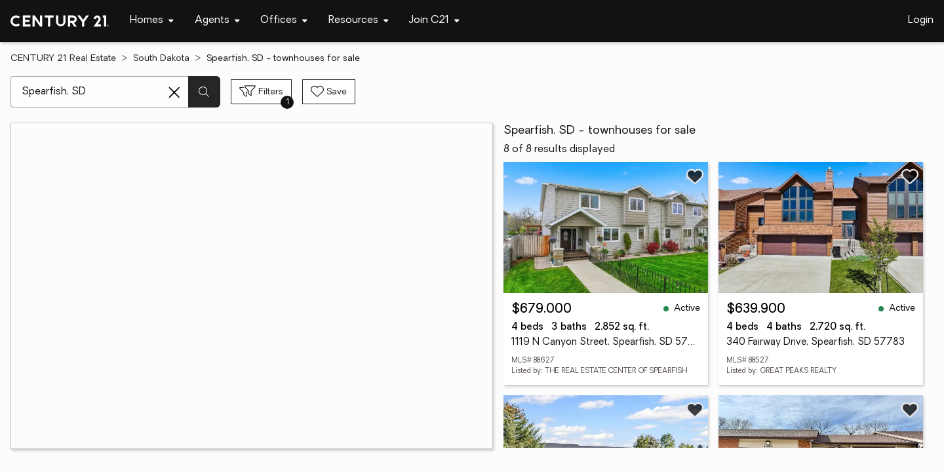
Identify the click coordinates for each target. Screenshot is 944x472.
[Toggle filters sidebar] (261, 91)
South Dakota (161, 59)
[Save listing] (695, 176)
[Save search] (328, 91)
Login (921, 20)
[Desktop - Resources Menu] (358, 20)
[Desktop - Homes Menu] (152, 20)
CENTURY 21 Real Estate (63, 59)
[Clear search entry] (174, 92)
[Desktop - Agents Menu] (217, 20)
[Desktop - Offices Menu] (283, 20)
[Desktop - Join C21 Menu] (434, 20)
